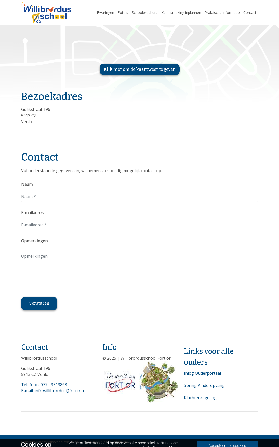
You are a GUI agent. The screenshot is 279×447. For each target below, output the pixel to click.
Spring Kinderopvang (204, 385)
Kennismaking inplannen (181, 12)
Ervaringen (105, 12)
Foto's (123, 12)
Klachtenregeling (200, 397)
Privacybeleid (222, 442)
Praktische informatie (222, 12)
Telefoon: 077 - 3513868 (44, 384)
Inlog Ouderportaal (202, 373)
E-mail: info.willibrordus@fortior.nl (53, 391)
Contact (249, 12)
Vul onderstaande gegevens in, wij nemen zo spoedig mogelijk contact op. (91, 170)
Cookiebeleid (248, 442)
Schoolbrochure (145, 12)
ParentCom (120, 442)
